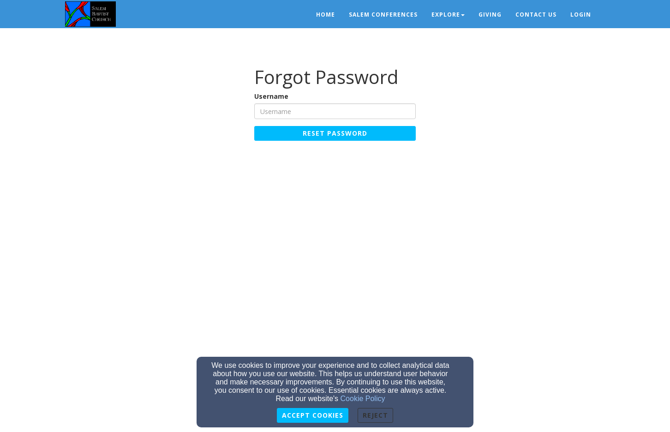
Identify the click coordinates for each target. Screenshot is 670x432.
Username (271, 96)
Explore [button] (448, 14)
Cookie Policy (363, 398)
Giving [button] (490, 14)
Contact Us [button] (535, 14)
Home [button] (325, 14)
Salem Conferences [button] (383, 14)
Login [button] (580, 14)
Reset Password (335, 133)
